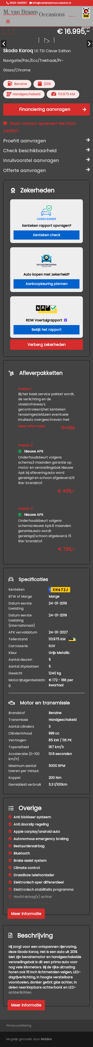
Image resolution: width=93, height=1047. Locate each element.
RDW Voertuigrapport (44, 320)
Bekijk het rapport (46, 329)
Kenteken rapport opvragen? (46, 225)
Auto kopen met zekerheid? (46, 274)
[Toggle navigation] (8, 21)
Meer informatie (31, 426)
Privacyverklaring (19, 1025)
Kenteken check (46, 235)
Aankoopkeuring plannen (46, 283)
